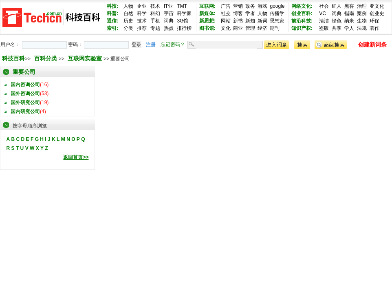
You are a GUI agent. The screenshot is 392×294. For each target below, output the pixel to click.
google (277, 6)
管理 (250, 28)
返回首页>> (75, 157)
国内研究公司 (25, 111)
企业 (142, 6)
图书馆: (207, 28)
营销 (238, 6)
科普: (112, 13)
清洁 (324, 21)
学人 (349, 28)
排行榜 (184, 28)
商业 (238, 28)
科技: (112, 6)
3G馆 (182, 21)
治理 (362, 6)
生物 (362, 21)
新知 (250, 21)
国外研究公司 (25, 102)
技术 (155, 6)
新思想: (207, 21)
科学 (142, 13)
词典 (169, 21)
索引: (112, 28)
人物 (128, 6)
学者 (250, 13)
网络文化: (302, 6)
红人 (336, 6)
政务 (250, 6)
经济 (262, 28)
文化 (226, 28)
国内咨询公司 (25, 84)
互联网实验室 (86, 58)
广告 (226, 6)
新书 (238, 21)
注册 (151, 44)
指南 (349, 13)
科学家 (184, 13)
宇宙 (169, 13)
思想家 (277, 21)
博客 (238, 13)
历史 (128, 21)
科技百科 (13, 58)
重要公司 (24, 72)
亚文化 (377, 6)
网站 (226, 21)
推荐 (142, 28)
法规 (362, 28)
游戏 (262, 6)
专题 (155, 28)
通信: (112, 21)
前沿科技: (302, 21)
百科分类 (46, 58)
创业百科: (302, 13)
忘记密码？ (173, 44)
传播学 (277, 13)
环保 (374, 21)
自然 (128, 13)
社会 (324, 6)
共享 (336, 28)
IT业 (168, 6)
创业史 (377, 13)
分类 (128, 28)
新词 (262, 21)
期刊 (275, 28)
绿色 (336, 21)
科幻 (155, 13)
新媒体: (207, 13)
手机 (155, 21)
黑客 (349, 6)
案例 (362, 13)
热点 (169, 28)
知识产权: (302, 28)
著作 (374, 28)
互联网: (207, 6)
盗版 (324, 28)
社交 (226, 13)
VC (322, 13)
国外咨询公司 (25, 93)
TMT (182, 6)
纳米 (349, 21)
